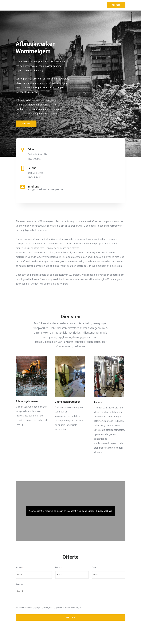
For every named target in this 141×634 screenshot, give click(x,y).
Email (58, 567)
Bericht (19, 584)
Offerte (26, 124)
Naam (19, 567)
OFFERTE (116, 5)
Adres (31, 149)
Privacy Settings (104, 511)
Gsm (95, 567)
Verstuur (70, 617)
